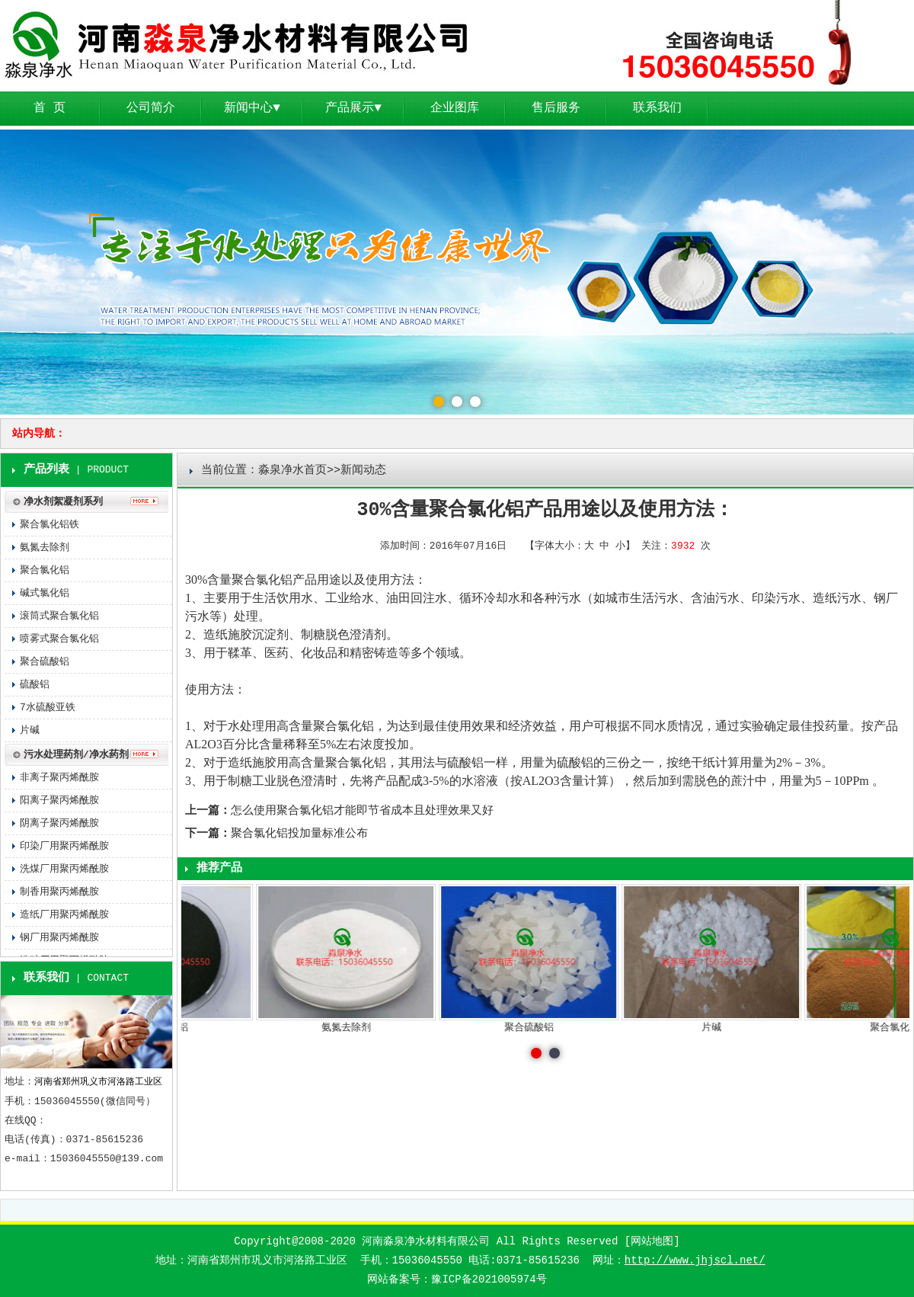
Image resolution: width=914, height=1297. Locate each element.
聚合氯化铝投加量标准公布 (299, 834)
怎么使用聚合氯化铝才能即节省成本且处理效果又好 (362, 811)
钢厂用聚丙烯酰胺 (59, 937)
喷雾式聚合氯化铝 (59, 639)
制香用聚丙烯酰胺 (59, 892)
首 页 (50, 108)
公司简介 (150, 108)
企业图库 (454, 108)
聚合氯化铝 (262, 579)
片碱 (30, 730)
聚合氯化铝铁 (49, 524)
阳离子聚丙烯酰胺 (59, 800)
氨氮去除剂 (44, 547)
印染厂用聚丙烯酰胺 (64, 846)
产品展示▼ (353, 108)
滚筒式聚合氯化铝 (59, 616)
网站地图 (652, 1241)
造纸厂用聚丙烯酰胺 (64, 915)
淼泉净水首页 (292, 470)
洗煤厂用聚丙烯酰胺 (64, 869)
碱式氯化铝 (44, 593)
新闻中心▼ (252, 108)
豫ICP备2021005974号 (488, 1279)
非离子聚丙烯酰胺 (59, 777)
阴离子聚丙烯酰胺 (59, 823)
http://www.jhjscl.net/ (695, 1260)
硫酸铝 (465, 762)
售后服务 (556, 108)
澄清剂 (368, 634)
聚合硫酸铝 (44, 662)
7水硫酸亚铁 (47, 707)
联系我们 (657, 108)
